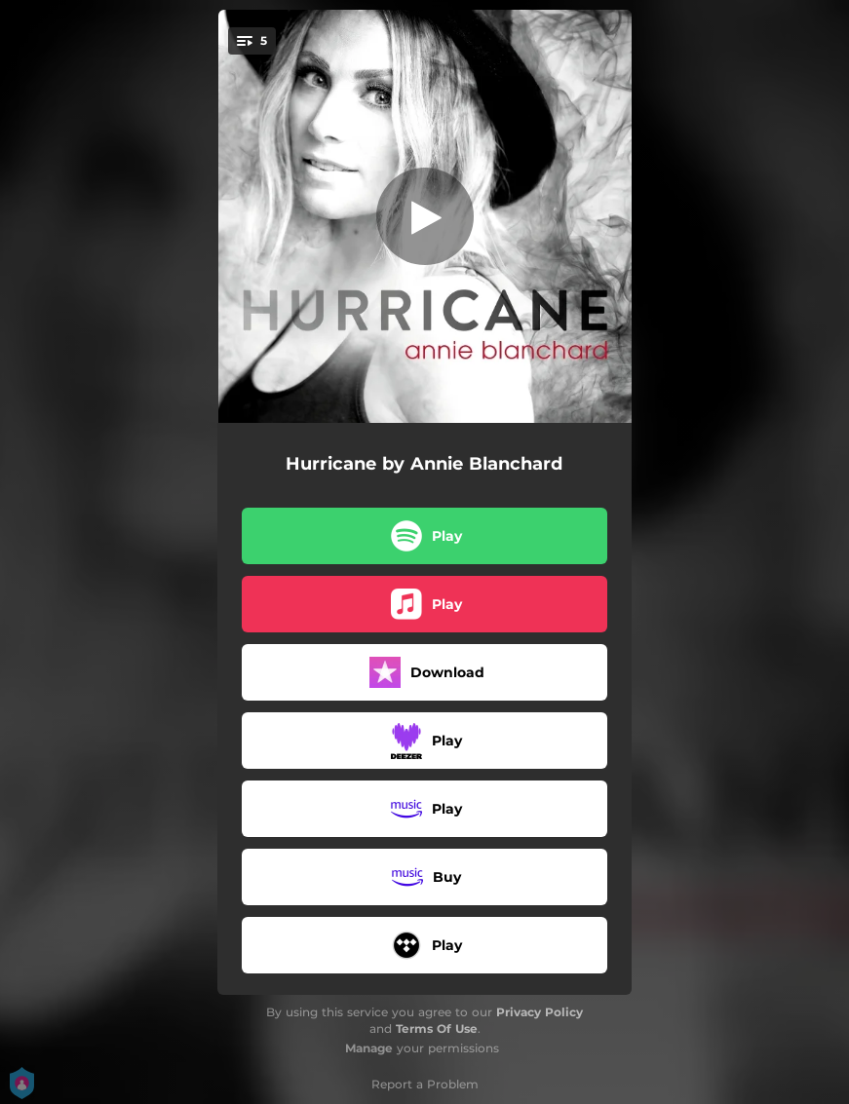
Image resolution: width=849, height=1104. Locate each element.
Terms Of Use (437, 1028)
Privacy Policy (539, 1012)
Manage (369, 1048)
